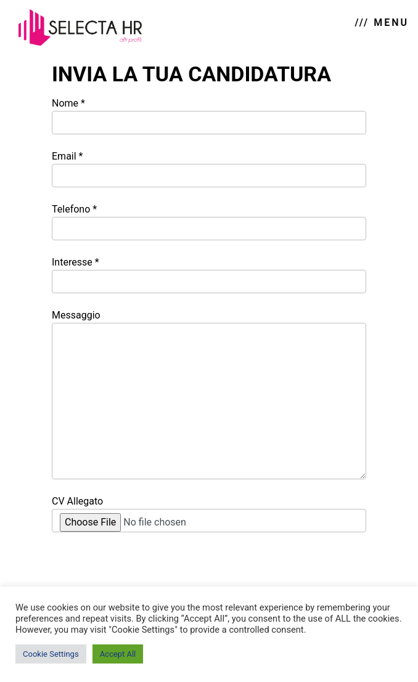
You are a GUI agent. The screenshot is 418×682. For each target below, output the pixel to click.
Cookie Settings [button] (51, 654)
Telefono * (209, 221)
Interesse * (209, 274)
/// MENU (382, 22)
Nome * (209, 115)
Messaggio (209, 394)
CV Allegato (209, 513)
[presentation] (145, 571)
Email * (209, 168)
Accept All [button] (118, 654)
